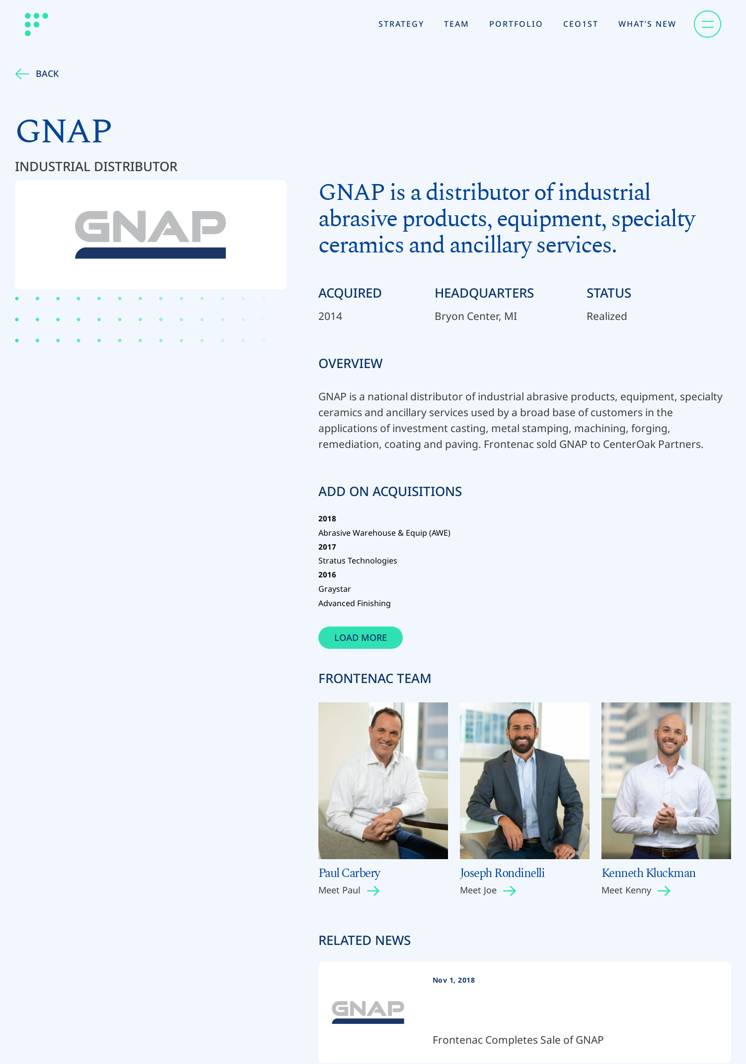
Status (609, 292)
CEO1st (580, 23)
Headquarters (484, 292)
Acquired (350, 292)
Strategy (401, 23)
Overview (350, 363)
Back (37, 73)
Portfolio (516, 23)
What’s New (647, 23)
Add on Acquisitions (390, 493)
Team (456, 23)
